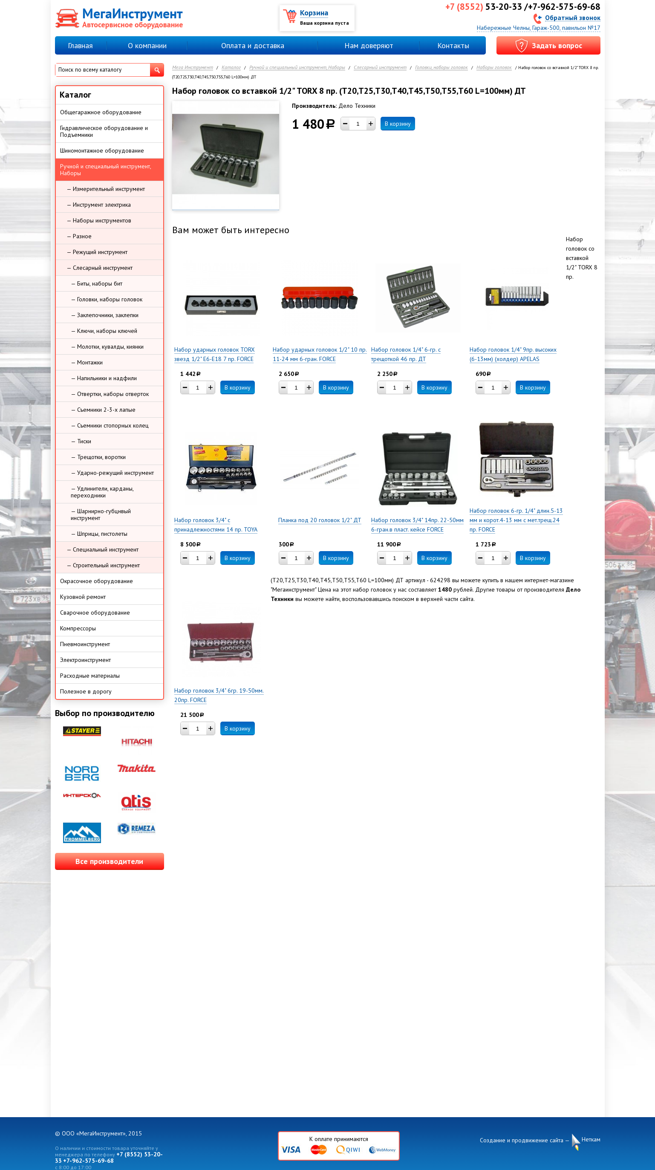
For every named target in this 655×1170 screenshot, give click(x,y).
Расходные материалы (90, 675)
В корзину (398, 123)
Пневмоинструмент (85, 644)
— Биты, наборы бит (96, 283)
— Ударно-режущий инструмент (112, 473)
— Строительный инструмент (103, 565)
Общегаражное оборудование (100, 112)
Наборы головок (494, 67)
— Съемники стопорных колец (110, 425)
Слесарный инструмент (380, 67)
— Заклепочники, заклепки (105, 315)
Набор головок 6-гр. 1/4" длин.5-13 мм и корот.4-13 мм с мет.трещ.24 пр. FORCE (516, 520)
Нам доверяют (368, 45)
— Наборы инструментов (98, 220)
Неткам (591, 1139)
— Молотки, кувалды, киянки (107, 346)
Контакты (453, 45)
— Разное (79, 236)
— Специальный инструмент (102, 549)
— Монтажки (87, 362)
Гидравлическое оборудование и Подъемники (104, 131)
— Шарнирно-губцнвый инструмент (101, 514)
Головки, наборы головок (441, 67)
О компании (147, 45)
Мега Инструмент (192, 67)
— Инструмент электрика (98, 204)
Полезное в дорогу (86, 691)
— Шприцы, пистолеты (99, 533)
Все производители (109, 861)
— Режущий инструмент (96, 252)
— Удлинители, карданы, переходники (102, 492)
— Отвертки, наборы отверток (110, 394)
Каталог (231, 67)
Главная (80, 45)
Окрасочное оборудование (96, 581)
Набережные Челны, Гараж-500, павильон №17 (538, 28)
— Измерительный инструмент (105, 189)
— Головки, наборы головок (106, 299)
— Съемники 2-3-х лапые (103, 409)
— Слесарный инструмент (99, 268)
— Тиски (81, 441)
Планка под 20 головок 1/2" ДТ (319, 520)
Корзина (314, 12)
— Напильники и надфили (104, 378)
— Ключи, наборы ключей (104, 331)
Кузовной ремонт (83, 597)
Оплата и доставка (252, 45)
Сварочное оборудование (95, 612)
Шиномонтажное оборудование (102, 150)
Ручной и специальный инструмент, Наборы (297, 67)
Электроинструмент (85, 660)
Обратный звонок (572, 17)
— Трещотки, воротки (98, 457)
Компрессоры (78, 628)
